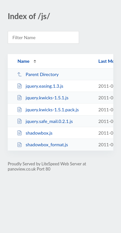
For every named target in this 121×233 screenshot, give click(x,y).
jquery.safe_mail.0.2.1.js (45, 121)
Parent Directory (38, 74)
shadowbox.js (35, 133)
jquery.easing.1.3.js (40, 86)
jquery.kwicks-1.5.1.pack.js (48, 109)
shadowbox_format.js (42, 144)
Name (23, 61)
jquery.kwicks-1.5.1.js (42, 97)
